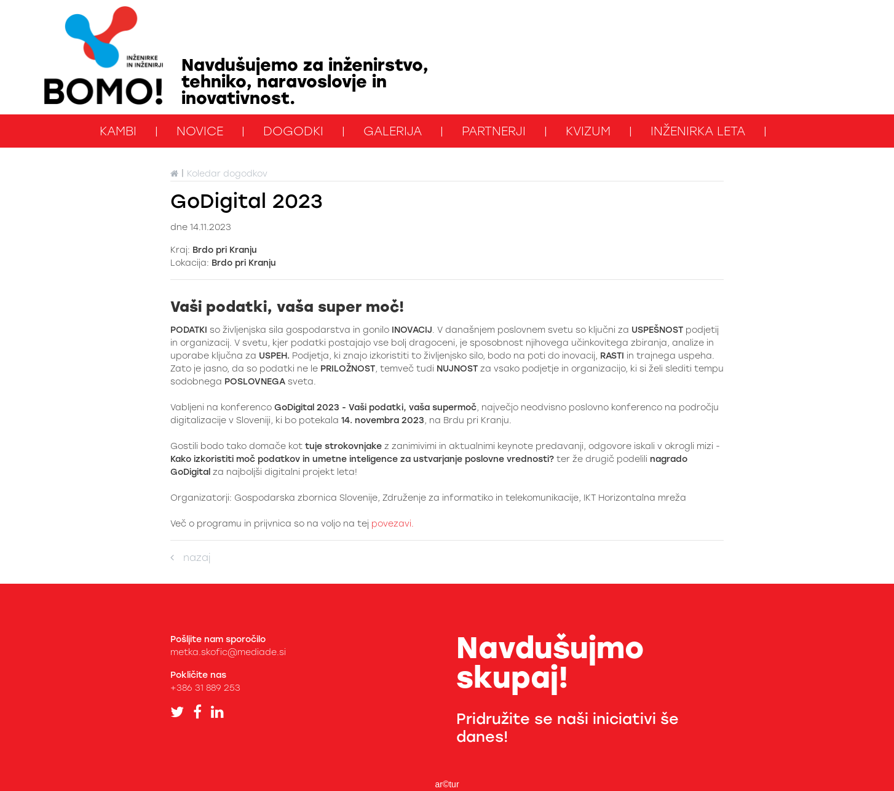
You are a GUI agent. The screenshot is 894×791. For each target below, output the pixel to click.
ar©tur (447, 784)
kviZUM (588, 131)
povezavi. (392, 524)
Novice (199, 131)
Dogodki (293, 131)
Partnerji (494, 131)
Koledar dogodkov (227, 174)
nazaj (190, 557)
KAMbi (118, 131)
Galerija (392, 131)
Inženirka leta (698, 131)
